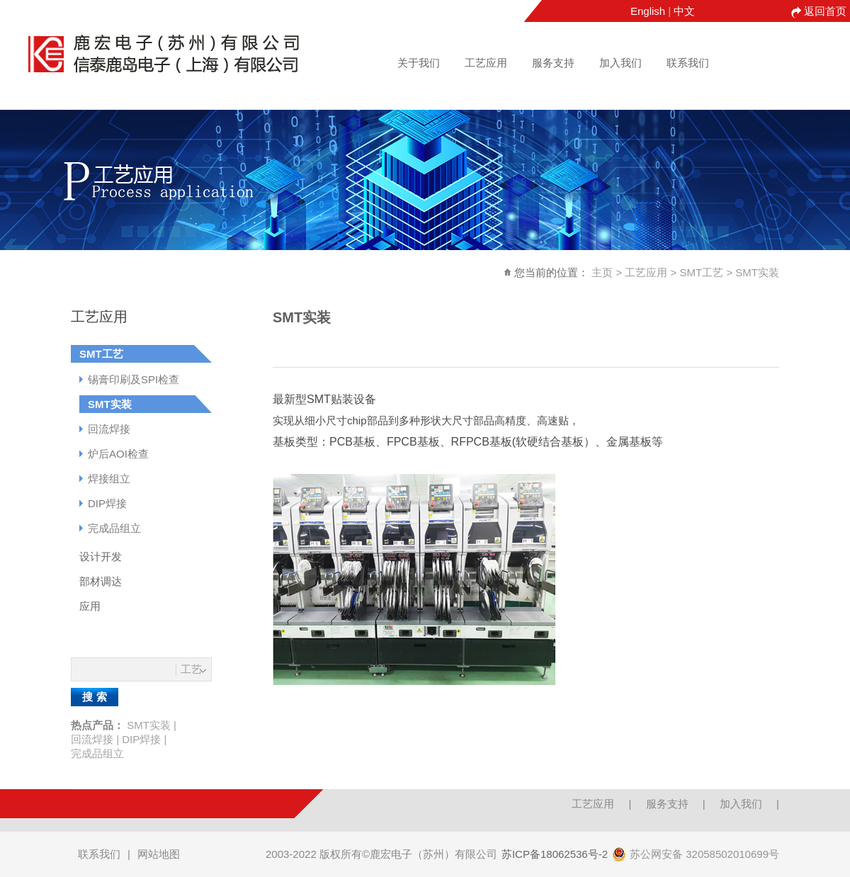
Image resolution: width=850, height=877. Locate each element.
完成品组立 (114, 528)
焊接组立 (109, 479)
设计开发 (100, 556)
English (647, 11)
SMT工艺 (702, 272)
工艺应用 (486, 63)
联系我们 (688, 63)
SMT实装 (757, 272)
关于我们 (418, 63)
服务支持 (553, 63)
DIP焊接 (107, 503)
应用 (90, 606)
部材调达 (100, 581)
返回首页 (825, 11)
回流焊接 (109, 429)
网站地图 (158, 854)
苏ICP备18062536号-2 (555, 854)
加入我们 (620, 63)
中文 (684, 11)
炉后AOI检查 (118, 454)
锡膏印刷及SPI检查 (133, 379)
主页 (602, 272)
